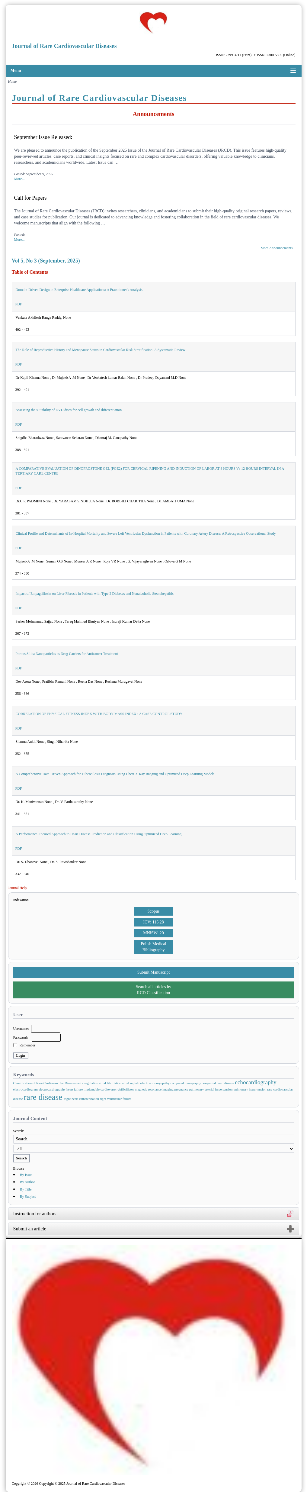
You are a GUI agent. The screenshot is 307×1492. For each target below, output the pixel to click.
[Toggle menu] (293, 70)
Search (21, 1158)
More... (19, 179)
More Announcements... (278, 248)
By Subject (28, 1196)
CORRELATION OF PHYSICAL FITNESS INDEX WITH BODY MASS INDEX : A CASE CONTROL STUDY (99, 714)
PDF (18, 304)
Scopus (153, 911)
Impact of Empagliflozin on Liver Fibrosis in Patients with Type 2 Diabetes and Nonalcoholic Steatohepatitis (95, 593)
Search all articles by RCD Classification (153, 989)
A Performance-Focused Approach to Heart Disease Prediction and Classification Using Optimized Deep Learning (99, 834)
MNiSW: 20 (153, 933)
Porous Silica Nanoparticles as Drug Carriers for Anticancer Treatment (67, 654)
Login (20, 1055)
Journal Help (17, 888)
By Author (27, 1182)
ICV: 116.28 (153, 922)
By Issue (26, 1175)
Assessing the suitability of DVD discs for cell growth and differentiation (69, 410)
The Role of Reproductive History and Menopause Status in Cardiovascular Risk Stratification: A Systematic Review (101, 350)
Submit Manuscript (153, 972)
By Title (26, 1189)
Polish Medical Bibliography (153, 947)
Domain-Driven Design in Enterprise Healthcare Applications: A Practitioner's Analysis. (79, 290)
